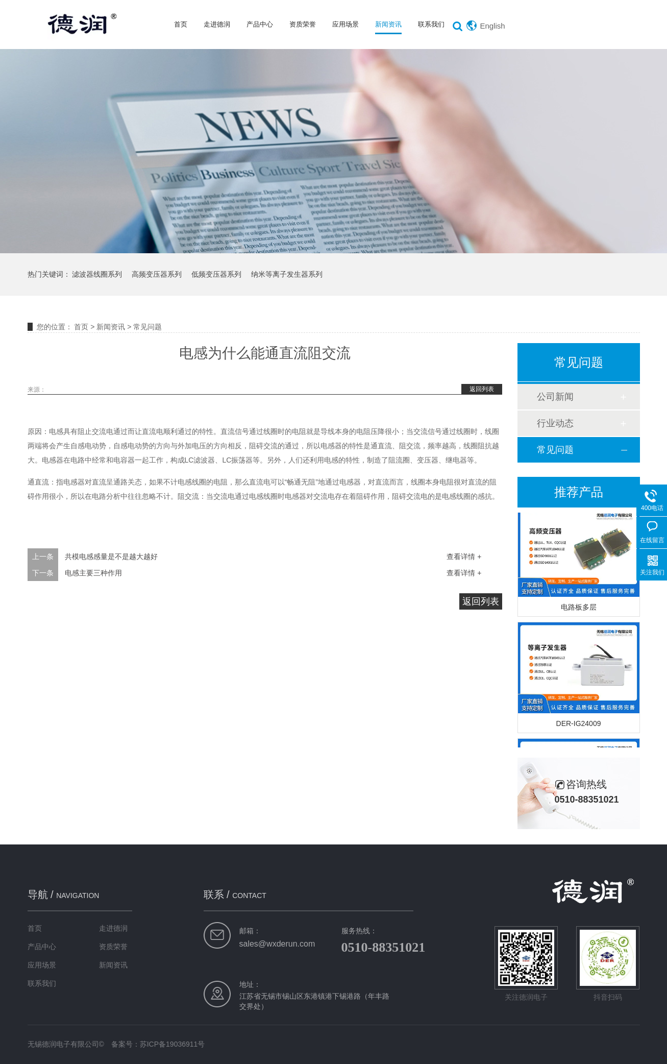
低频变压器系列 (216, 274)
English (492, 25)
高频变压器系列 (157, 274)
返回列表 (482, 389)
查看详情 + (464, 556)
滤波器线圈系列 (97, 274)
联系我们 (431, 24)
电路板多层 (579, 608)
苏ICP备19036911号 (172, 1044)
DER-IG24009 (578, 724)
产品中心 (259, 24)
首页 (180, 24)
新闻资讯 (388, 24)
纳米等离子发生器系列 (287, 274)
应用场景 (345, 24)
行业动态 (555, 423)
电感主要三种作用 (93, 573)
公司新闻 (555, 397)
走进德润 (217, 24)
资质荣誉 (302, 24)
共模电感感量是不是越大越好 (111, 556)
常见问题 (147, 327)
